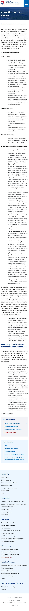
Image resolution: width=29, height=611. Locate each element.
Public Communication (7, 568)
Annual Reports (5, 490)
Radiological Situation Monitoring (13, 429)
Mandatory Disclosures (7, 570)
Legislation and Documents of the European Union (14, 504)
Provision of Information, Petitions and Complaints (14, 565)
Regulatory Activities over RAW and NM (11, 530)
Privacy (3, 578)
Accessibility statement (9, 602)
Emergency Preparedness (7, 533)
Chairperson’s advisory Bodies (9, 482)
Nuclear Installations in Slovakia (12, 423)
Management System (6, 485)
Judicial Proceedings (6, 509)
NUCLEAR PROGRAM (11, 24)
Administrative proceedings (8, 587)
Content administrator (14, 600)
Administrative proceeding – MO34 (10, 573)
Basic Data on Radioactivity (11, 426)
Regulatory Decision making (8, 523)
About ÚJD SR (4, 477)
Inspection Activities (6, 528)
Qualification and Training (8, 536)
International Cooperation (8, 541)
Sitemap (9, 597)
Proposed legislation (6, 512)
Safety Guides (4, 514)
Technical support (17, 597)
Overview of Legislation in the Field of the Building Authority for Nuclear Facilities (15, 458)
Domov (3, 24)
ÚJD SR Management (10, 451)
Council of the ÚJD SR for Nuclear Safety (14, 454)
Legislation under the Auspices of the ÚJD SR (12, 501)
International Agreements (7, 506)
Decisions (3, 589)
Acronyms (19, 602)
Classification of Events (10, 432)
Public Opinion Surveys (7, 576)
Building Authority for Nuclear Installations (12, 538)
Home (6, 445)
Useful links (15, 605)
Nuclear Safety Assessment (8, 525)
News (2, 493)
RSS (25, 602)
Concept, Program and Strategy (9, 488)
